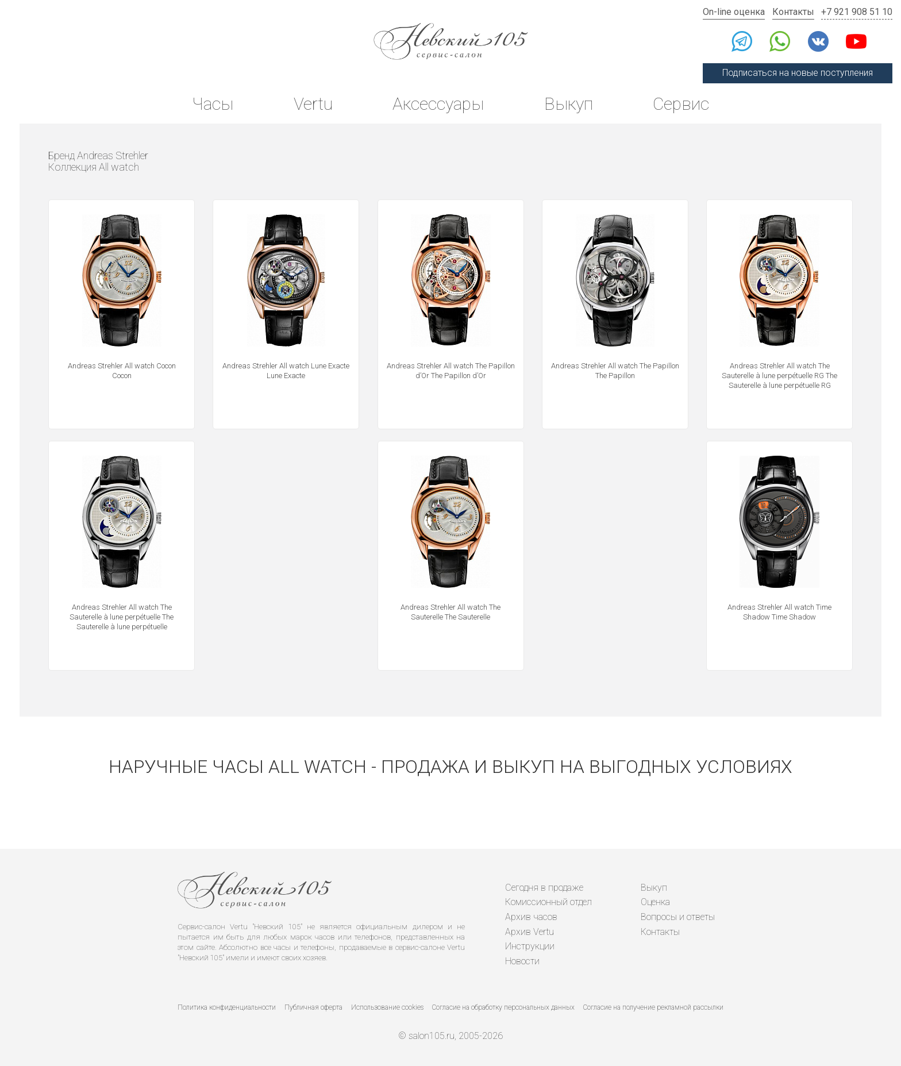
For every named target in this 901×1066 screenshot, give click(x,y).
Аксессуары (438, 104)
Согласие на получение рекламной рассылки (653, 1007)
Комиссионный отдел (548, 901)
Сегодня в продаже (544, 887)
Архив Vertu (529, 931)
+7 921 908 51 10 (856, 11)
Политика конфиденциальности (227, 1007)
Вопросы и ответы (678, 916)
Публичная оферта (313, 1007)
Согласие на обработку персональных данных (503, 1007)
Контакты (793, 11)
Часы (212, 104)
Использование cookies (387, 1007)
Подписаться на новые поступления (797, 72)
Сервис (681, 104)
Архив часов (531, 916)
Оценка (655, 901)
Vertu (313, 104)
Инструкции (530, 946)
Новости (522, 961)
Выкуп (568, 104)
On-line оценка (734, 11)
